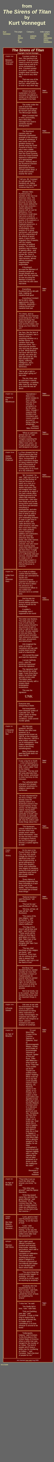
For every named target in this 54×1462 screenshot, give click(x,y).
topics (46, 40)
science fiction (33, 37)
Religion (45, 898)
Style (44, 290)
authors (47, 34)
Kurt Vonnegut (6, 33)
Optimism (45, 434)
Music (44, 762)
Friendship (45, 969)
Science (45, 92)
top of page (4, 1364)
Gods (44, 1031)
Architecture (46, 132)
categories (48, 38)
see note (28, 1360)
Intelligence (46, 395)
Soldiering (45, 599)
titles (45, 36)
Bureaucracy (46, 476)
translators (48, 42)
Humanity (45, 827)
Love (44, 1305)
